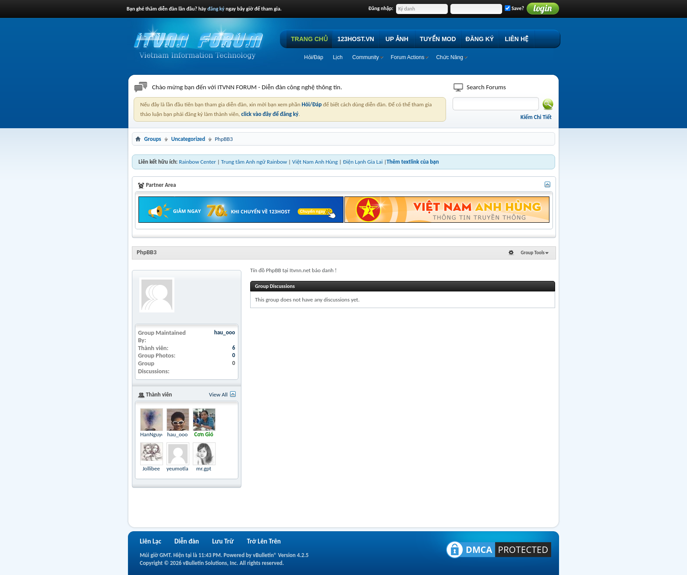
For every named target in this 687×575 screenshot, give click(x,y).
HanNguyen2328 (159, 434)
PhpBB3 (146, 252)
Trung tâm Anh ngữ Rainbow (254, 161)
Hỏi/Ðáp (313, 57)
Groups (152, 139)
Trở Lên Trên (263, 541)
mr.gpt (203, 468)
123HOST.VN (355, 38)
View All (218, 394)
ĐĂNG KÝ (480, 38)
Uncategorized (188, 139)
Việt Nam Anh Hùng (315, 161)
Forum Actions (408, 57)
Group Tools (533, 253)
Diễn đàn (186, 541)
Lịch (338, 57)
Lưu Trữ (223, 541)
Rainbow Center (197, 161)
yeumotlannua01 (186, 468)
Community (365, 57)
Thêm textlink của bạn (412, 161)
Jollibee (151, 468)
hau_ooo (224, 332)
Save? (514, 8)
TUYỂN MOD (438, 38)
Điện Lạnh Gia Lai (363, 161)
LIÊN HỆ (516, 38)
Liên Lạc (150, 541)
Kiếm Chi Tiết (536, 117)
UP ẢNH (397, 38)
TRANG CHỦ (309, 38)
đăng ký (215, 9)
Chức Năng (449, 57)
